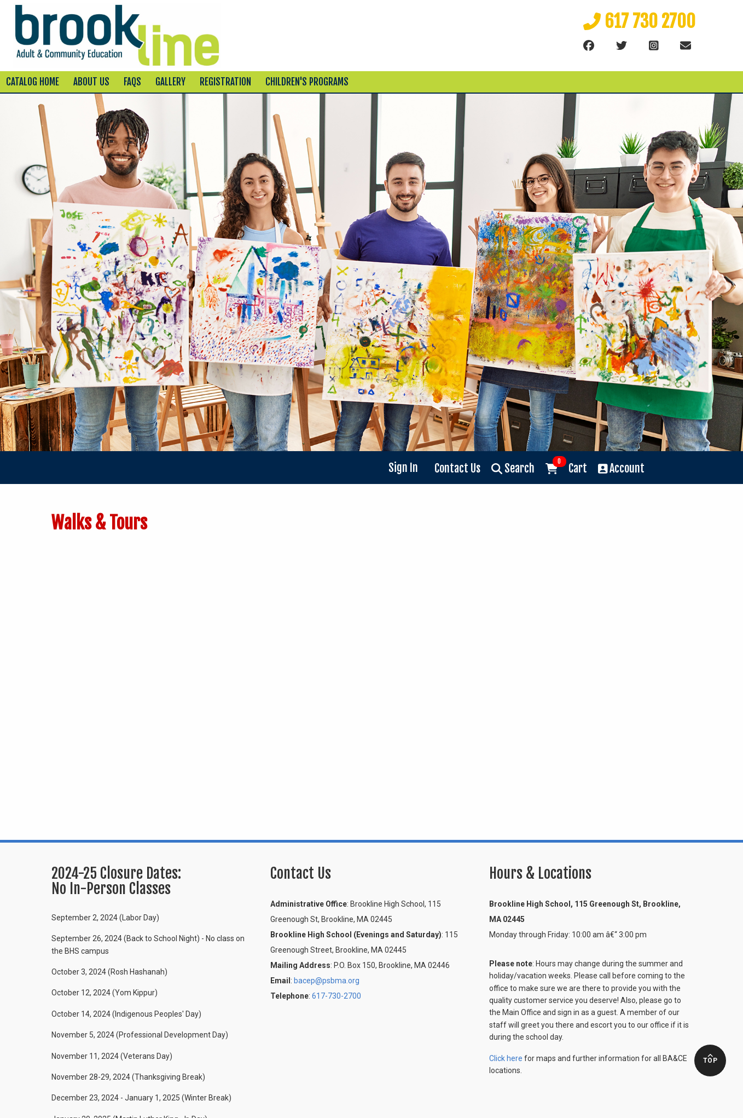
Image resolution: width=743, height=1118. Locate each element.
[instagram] (654, 46)
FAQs (132, 82)
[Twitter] (621, 46)
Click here (506, 1058)
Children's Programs (307, 82)
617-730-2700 (336, 996)
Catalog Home (32, 82)
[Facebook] (588, 46)
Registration (225, 82)
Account (621, 468)
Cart (566, 467)
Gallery (170, 82)
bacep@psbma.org (326, 980)
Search (513, 468)
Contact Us (457, 468)
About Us (91, 82)
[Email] (685, 46)
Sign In (403, 468)
